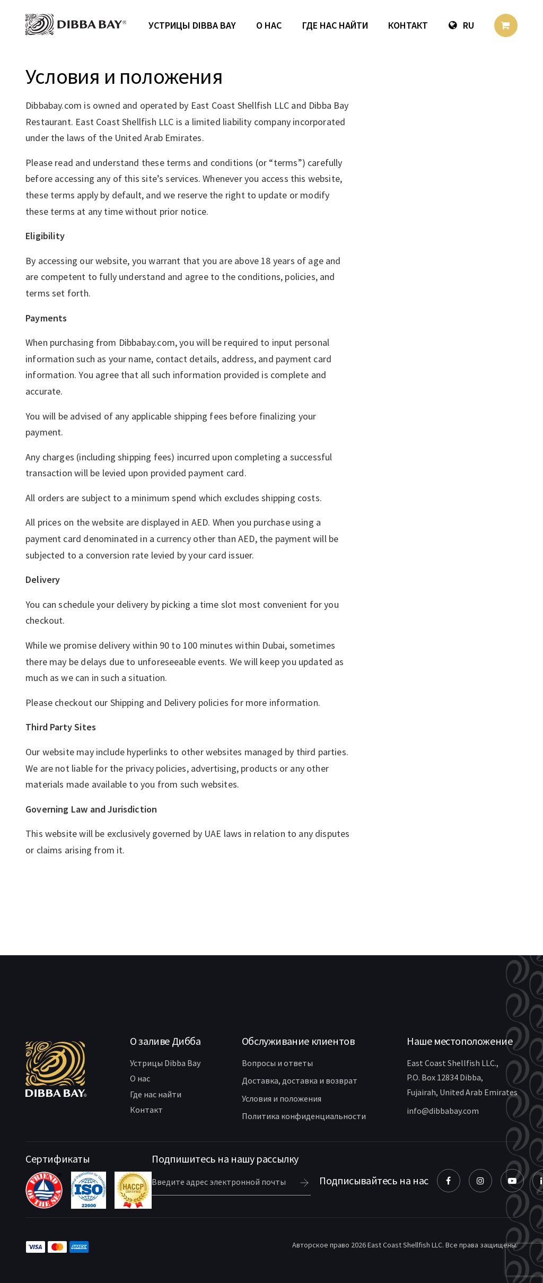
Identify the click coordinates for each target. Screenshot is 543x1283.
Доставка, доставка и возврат (299, 1080)
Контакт (408, 25)
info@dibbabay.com (443, 1110)
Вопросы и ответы (277, 1063)
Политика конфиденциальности (304, 1116)
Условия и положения (281, 1098)
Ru (461, 25)
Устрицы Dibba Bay (192, 25)
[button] (165, 1041)
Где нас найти (335, 25)
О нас (269, 25)
